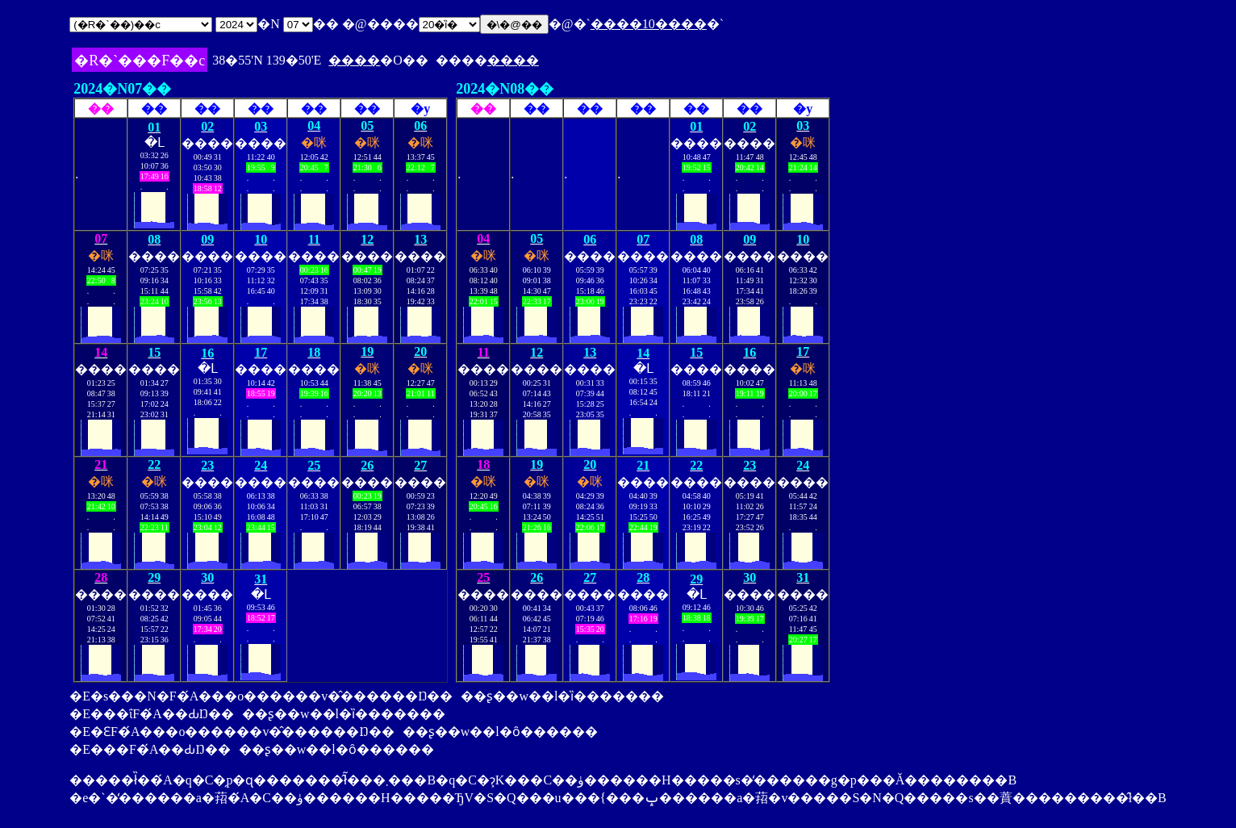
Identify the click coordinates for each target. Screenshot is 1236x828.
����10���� (649, 24)
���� (354, 60)
